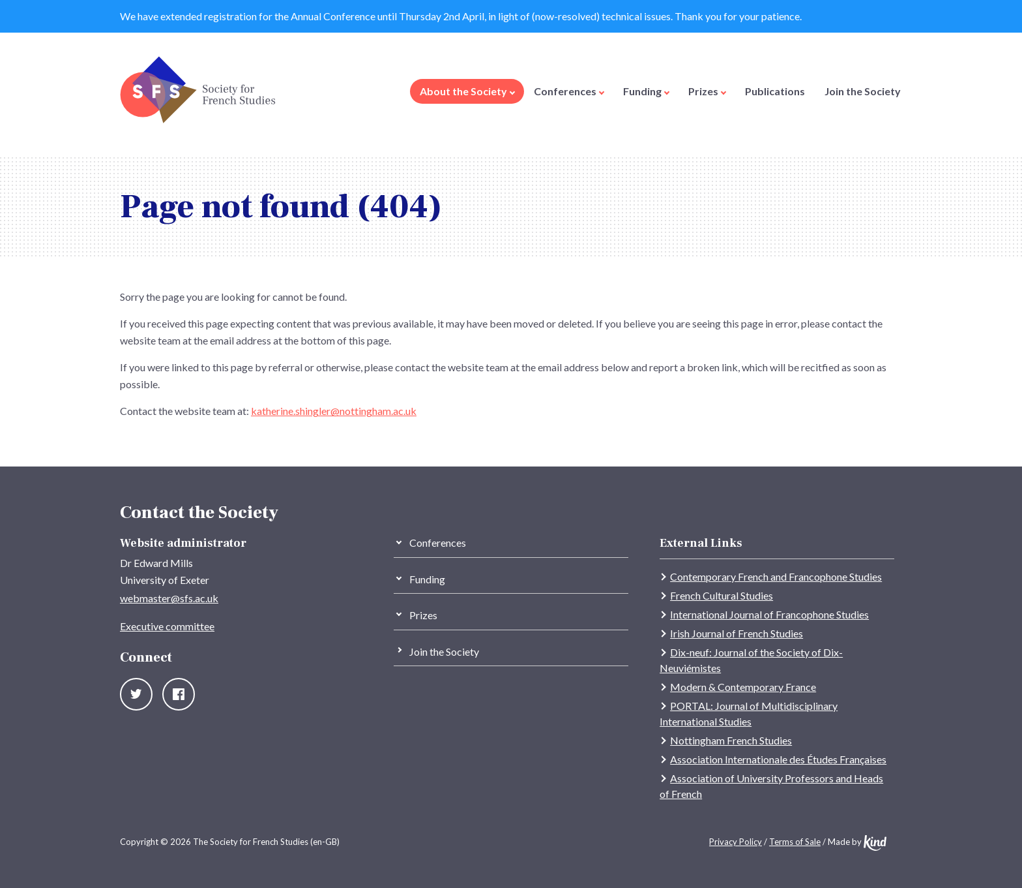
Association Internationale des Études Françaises (778, 759)
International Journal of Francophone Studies (769, 614)
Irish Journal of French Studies (736, 633)
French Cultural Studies (721, 595)
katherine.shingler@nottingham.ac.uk (333, 411)
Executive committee (167, 626)
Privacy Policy (735, 841)
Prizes (707, 91)
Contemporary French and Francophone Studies (776, 576)
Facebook (178, 694)
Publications (775, 91)
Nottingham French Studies (731, 740)
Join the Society (863, 91)
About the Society (467, 91)
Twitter (136, 694)
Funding (646, 91)
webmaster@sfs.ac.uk (169, 598)
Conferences (569, 91)
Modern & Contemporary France (743, 687)
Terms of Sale (795, 841)
